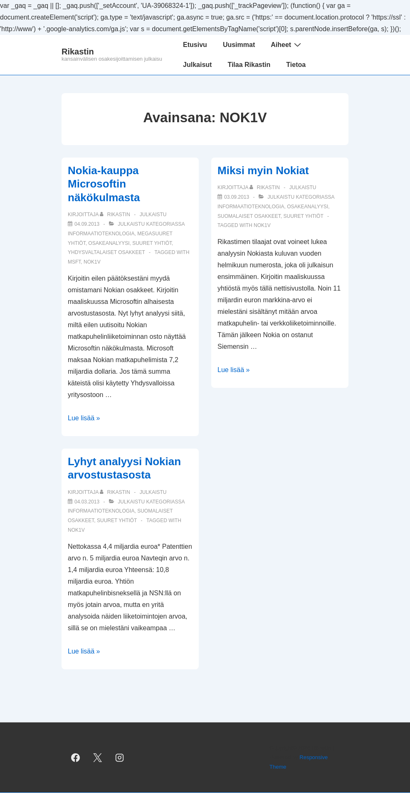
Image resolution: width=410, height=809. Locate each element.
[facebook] (76, 757)
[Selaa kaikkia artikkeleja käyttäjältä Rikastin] (115, 214)
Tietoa (296, 64)
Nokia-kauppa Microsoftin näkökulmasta (104, 184)
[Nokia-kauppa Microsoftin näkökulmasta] (86, 224)
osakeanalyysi (108, 243)
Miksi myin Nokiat (263, 170)
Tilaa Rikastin (248, 64)
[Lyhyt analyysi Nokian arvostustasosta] (86, 502)
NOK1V (92, 262)
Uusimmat (239, 44)
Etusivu (195, 44)
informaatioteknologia (101, 234)
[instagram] (120, 757)
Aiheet (287, 44)
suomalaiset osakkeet (249, 216)
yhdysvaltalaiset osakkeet (106, 252)
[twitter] (98, 757)
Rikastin (78, 51)
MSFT (74, 262)
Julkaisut (197, 64)
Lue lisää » (84, 418)
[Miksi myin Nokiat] (236, 197)
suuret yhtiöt (152, 243)
